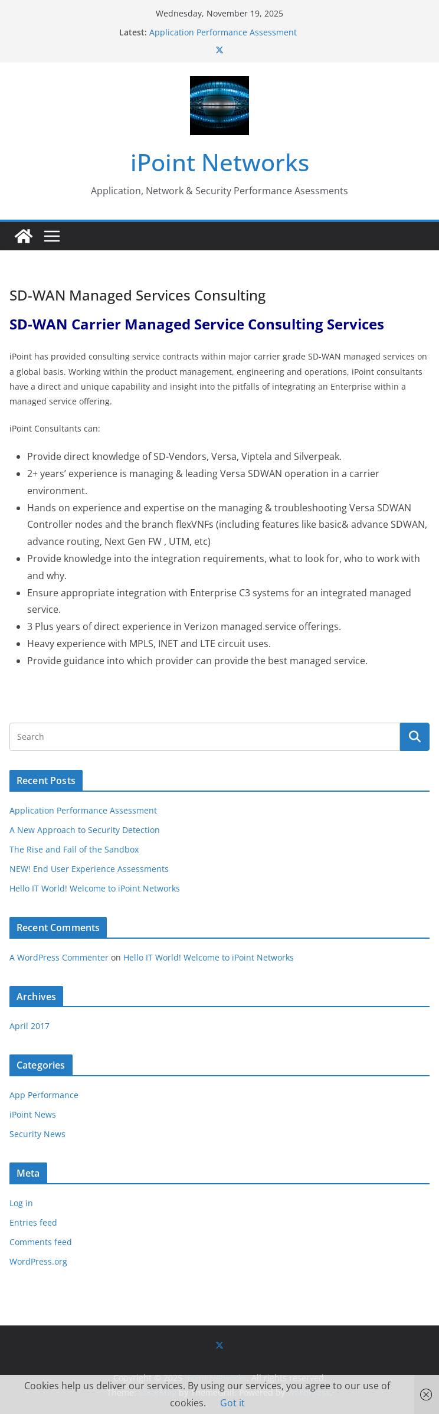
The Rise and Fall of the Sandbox (74, 849)
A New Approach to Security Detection (84, 829)
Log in (21, 1203)
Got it (232, 1402)
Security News (37, 1133)
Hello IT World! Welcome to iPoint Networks (94, 888)
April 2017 (29, 1025)
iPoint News (32, 1114)
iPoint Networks (219, 162)
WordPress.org (38, 1261)
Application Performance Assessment (223, 32)
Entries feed (33, 1222)
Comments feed (40, 1242)
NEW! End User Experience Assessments (89, 868)
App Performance (43, 1094)
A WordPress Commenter (59, 957)
